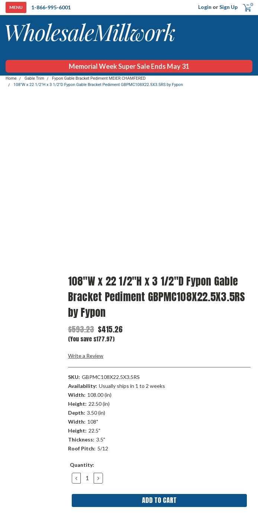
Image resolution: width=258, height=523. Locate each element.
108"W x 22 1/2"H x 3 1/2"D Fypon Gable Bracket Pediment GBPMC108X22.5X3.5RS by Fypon (98, 84)
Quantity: (82, 465)
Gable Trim (34, 78)
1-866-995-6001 (51, 7)
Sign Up (228, 7)
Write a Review (85, 356)
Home (11, 78)
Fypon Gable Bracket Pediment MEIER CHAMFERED (99, 78)
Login (205, 7)
